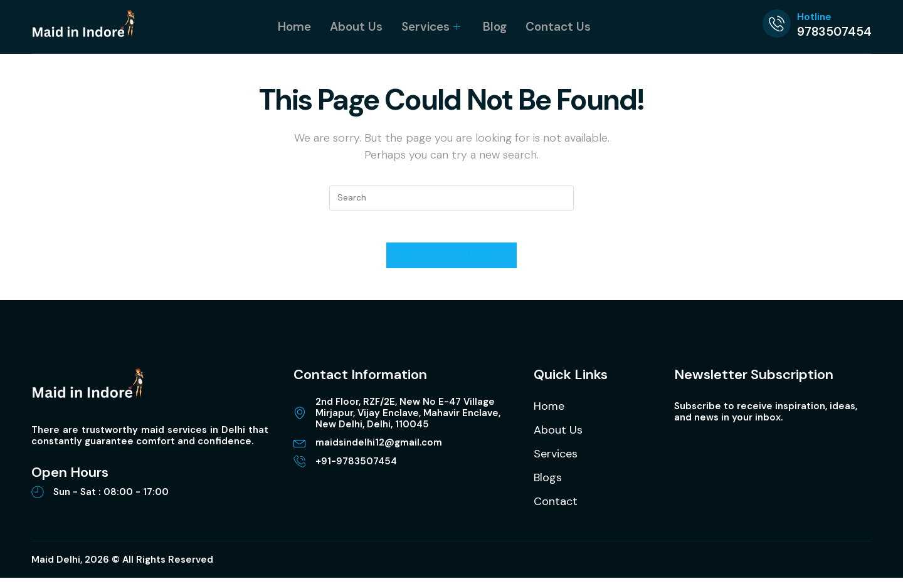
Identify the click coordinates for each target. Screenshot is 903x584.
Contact (556, 507)
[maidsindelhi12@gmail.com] (299, 448)
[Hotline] (777, 23)
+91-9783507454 (356, 467)
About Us (356, 26)
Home (294, 26)
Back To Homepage (451, 261)
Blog (495, 26)
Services (430, 26)
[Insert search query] (451, 198)
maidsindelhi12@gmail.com (378, 448)
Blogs (548, 483)
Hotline (814, 17)
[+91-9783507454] (299, 467)
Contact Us (558, 26)
